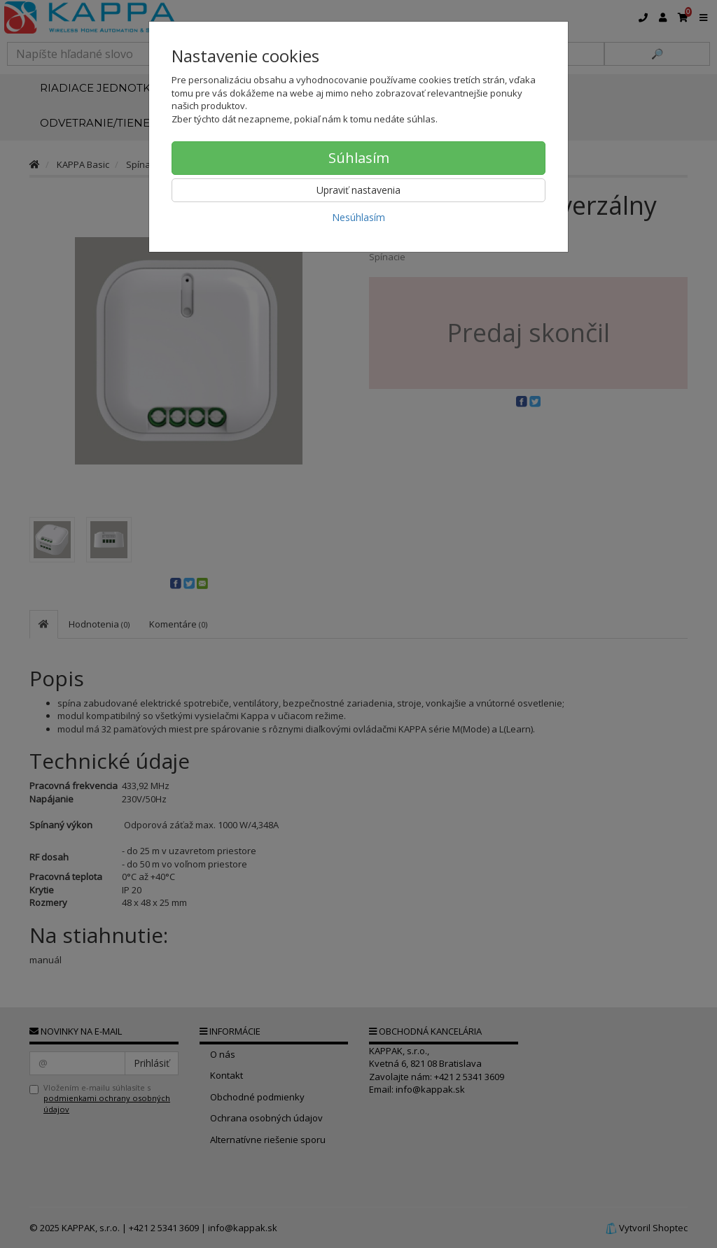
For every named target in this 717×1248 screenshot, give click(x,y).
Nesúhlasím (358, 217)
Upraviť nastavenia (358, 190)
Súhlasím (358, 157)
